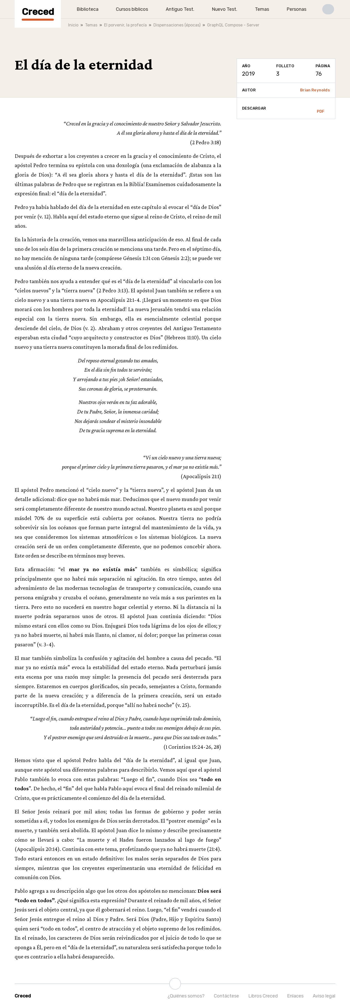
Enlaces (295, 996)
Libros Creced (263, 996)
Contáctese (226, 996)
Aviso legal (324, 996)
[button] (328, 9)
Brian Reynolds (315, 90)
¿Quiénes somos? (186, 996)
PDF (321, 108)
